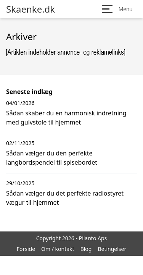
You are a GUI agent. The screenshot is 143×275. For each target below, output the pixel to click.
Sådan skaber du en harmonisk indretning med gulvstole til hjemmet (66, 117)
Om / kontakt (57, 248)
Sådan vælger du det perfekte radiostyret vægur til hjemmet (65, 198)
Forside (26, 248)
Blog (86, 248)
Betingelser (112, 248)
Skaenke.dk (30, 9)
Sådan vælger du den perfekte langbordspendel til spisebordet (51, 158)
